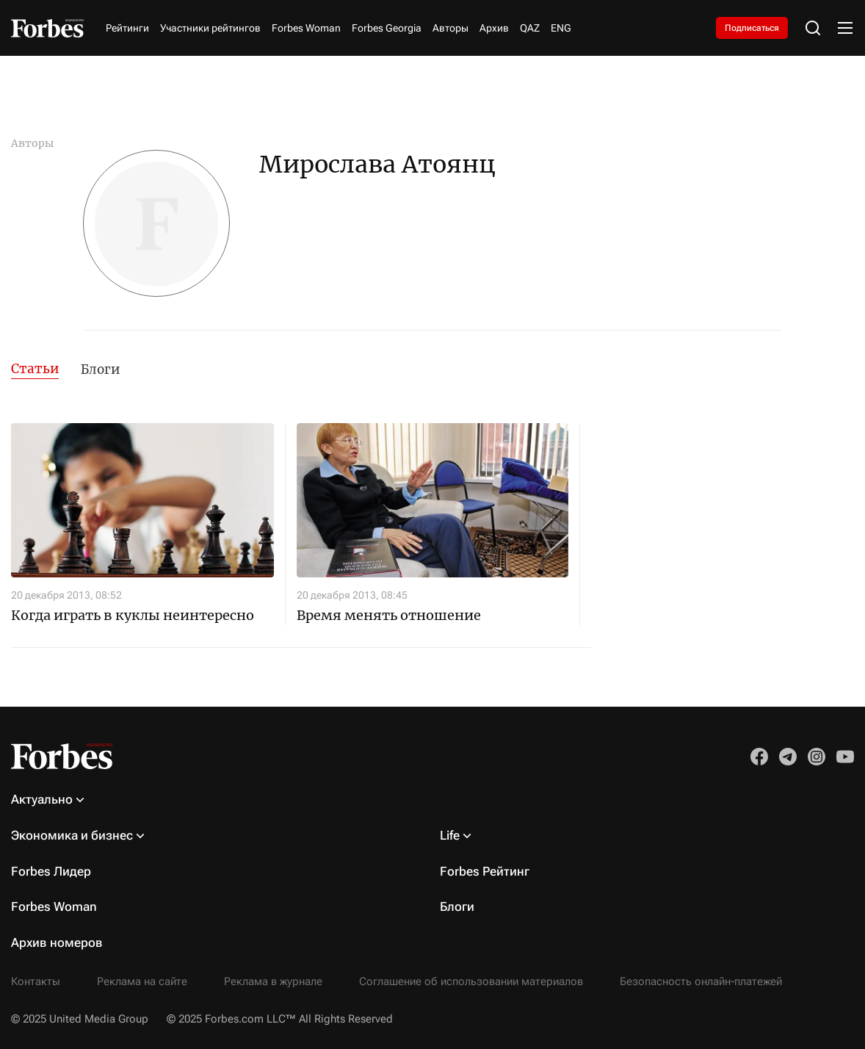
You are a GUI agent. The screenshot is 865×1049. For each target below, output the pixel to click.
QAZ (530, 28)
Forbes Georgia (386, 28)
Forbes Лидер (51, 871)
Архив (494, 28)
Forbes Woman (306, 28)
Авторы (450, 28)
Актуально (42, 799)
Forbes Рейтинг (484, 871)
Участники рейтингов (210, 28)
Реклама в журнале (273, 981)
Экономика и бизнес (72, 835)
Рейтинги (127, 28)
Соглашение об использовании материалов (471, 981)
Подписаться (752, 28)
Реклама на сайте (142, 981)
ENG (561, 28)
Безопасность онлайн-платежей (701, 981)
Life (450, 835)
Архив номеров (57, 942)
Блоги (100, 369)
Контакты (35, 981)
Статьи (35, 369)
